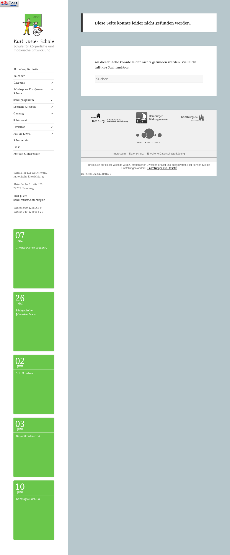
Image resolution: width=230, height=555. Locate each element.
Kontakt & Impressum (26, 154)
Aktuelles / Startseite (25, 69)
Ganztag (18, 113)
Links (16, 147)
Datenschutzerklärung (95, 174)
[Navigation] (9, 3)
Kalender (19, 76)
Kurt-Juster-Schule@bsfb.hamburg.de (29, 198)
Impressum (119, 153)
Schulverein (21, 140)
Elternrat (19, 127)
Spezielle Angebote (24, 107)
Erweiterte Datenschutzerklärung (166, 153)
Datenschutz (136, 153)
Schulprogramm (23, 100)
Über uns (19, 83)
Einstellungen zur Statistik (162, 168)
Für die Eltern (22, 133)
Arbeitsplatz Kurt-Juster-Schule (28, 91)
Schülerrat (20, 120)
